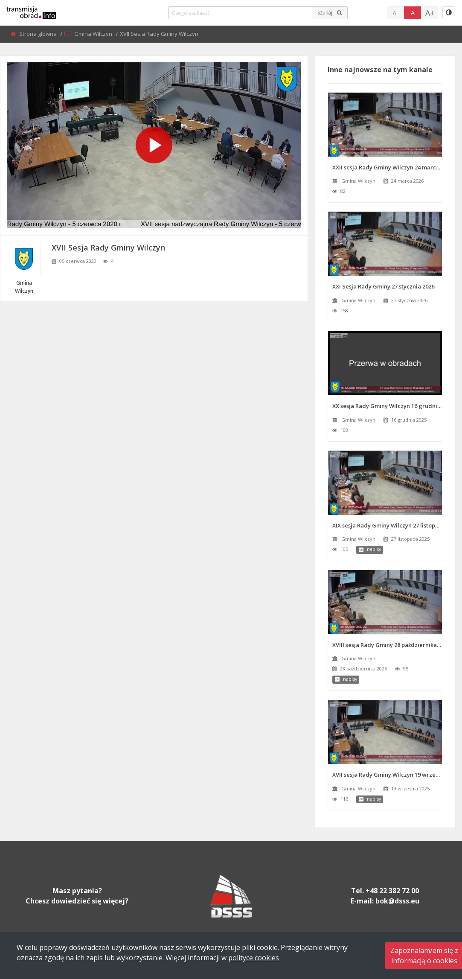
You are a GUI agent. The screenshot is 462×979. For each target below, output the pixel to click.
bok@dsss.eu (397, 901)
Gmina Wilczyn (93, 34)
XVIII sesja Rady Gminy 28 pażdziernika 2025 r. (387, 645)
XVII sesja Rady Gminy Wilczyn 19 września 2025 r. (387, 774)
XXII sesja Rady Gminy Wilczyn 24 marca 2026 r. (387, 167)
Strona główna (38, 34)
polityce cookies (253, 957)
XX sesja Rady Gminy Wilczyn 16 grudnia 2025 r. (387, 406)
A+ (429, 13)
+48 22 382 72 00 (392, 890)
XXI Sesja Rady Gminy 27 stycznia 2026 (383, 286)
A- (395, 12)
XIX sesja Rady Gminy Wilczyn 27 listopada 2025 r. (387, 525)
